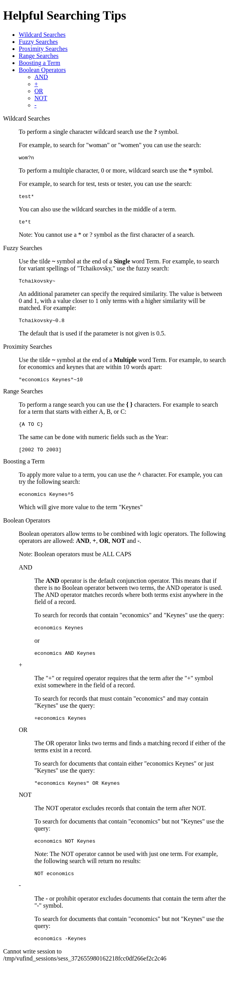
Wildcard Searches (42, 34)
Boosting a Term (39, 62)
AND (41, 77)
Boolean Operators (42, 70)
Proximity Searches (43, 48)
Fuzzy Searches (38, 41)
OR (38, 91)
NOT (40, 98)
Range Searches (39, 55)
